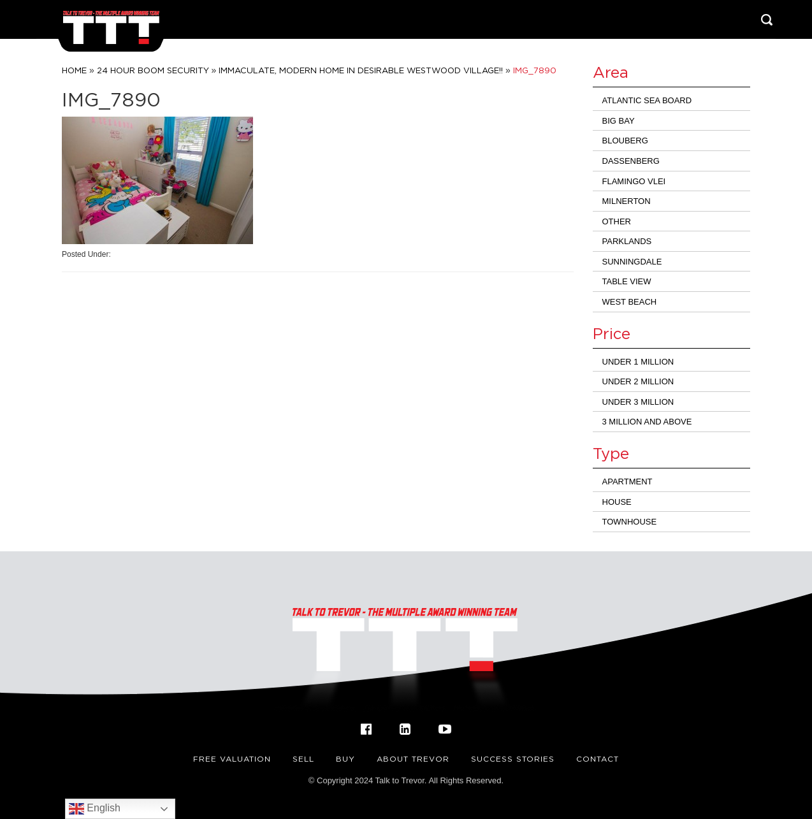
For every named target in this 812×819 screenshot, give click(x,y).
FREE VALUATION (232, 759)
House (617, 502)
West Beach (629, 302)
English (94, 808)
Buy (345, 759)
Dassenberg (631, 161)
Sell (303, 759)
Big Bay (618, 121)
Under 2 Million (638, 381)
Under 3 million (638, 402)
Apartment (627, 481)
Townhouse (629, 521)
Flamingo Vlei (634, 181)
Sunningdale (632, 261)
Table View (626, 281)
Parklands (627, 241)
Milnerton (626, 201)
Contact (597, 759)
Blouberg (625, 140)
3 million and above (647, 421)
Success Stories (513, 759)
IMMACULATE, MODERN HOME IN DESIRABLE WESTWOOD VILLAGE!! (361, 70)
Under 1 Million (638, 361)
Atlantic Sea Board (647, 100)
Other (617, 221)
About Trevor (413, 759)
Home (74, 70)
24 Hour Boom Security (153, 70)
